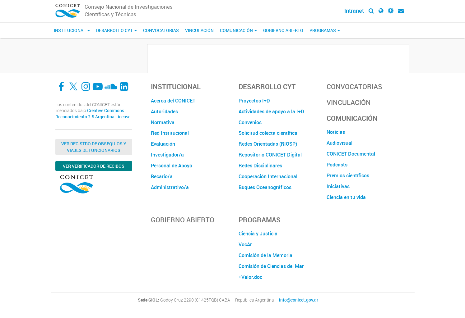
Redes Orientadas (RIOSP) (268, 143)
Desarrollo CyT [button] (116, 30)
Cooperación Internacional (268, 176)
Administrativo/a (170, 187)
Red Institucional (170, 132)
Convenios (250, 122)
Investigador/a (167, 154)
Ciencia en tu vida (346, 197)
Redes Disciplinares (260, 165)
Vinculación (199, 30)
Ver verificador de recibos (93, 166)
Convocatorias (161, 30)
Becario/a (162, 176)
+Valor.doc (250, 277)
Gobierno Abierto (283, 30)
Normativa (162, 122)
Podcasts (337, 164)
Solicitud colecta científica (268, 132)
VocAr (245, 244)
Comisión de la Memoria (265, 255)
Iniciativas (338, 186)
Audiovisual (339, 142)
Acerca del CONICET (173, 100)
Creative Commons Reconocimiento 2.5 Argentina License (92, 113)
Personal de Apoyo (171, 165)
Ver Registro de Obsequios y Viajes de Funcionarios (93, 147)
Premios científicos (348, 175)
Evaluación (163, 143)
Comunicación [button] (238, 30)
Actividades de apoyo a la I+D (271, 111)
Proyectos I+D (254, 100)
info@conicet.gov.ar (298, 300)
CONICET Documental (351, 153)
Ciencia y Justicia (258, 233)
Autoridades (164, 111)
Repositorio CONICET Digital (270, 154)
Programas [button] (324, 30)
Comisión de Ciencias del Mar (271, 266)
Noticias (336, 132)
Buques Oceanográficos (265, 187)
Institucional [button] (72, 30)
